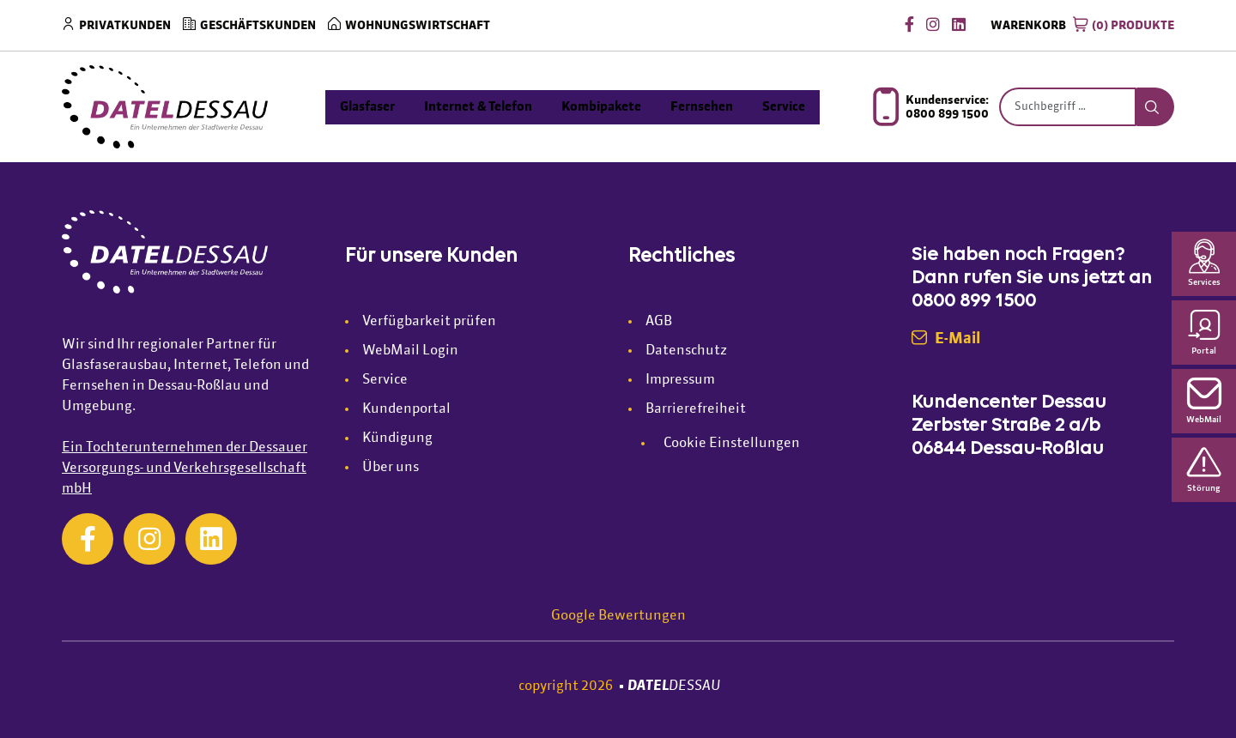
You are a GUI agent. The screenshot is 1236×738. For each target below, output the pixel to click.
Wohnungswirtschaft (417, 26)
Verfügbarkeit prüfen (429, 322)
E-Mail (946, 339)
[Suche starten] (1155, 107)
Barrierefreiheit (695, 409)
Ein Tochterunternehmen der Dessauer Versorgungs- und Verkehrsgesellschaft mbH (184, 468)
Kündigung (397, 438)
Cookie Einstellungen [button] (731, 444)
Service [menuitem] (783, 106)
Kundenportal (406, 409)
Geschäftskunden (258, 26)
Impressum (680, 380)
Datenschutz (686, 351)
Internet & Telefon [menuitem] (478, 106)
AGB (658, 322)
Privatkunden (125, 26)
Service (385, 380)
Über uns (390, 468)
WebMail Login (410, 351)
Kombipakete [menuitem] (601, 106)
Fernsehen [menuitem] (701, 106)
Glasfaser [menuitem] (367, 106)
